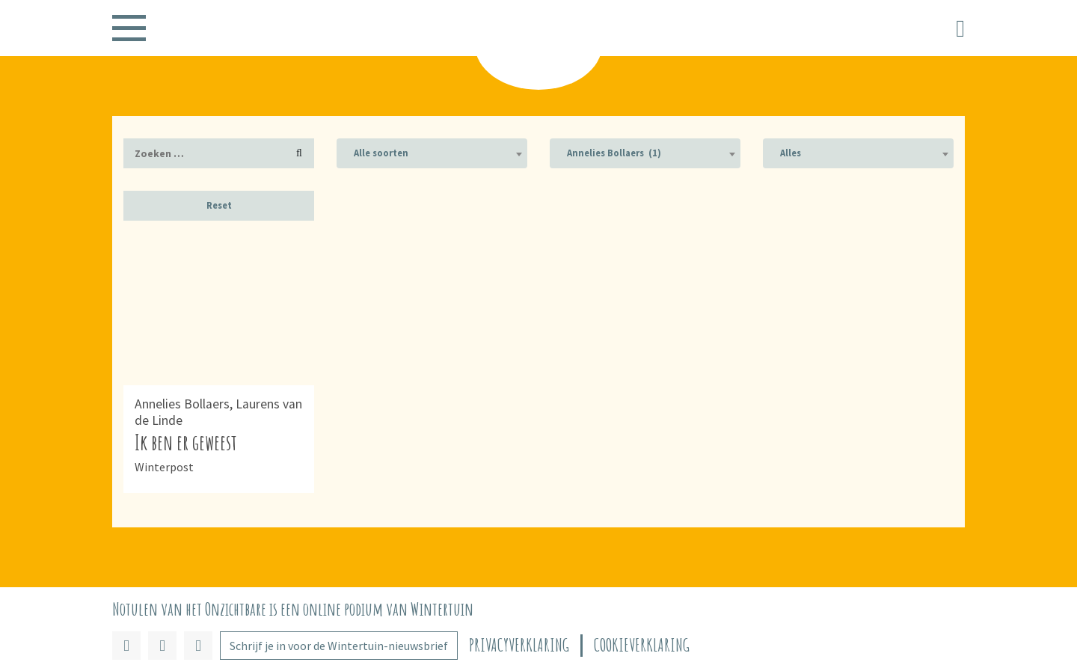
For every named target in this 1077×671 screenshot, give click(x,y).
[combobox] (432, 153)
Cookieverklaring (642, 645)
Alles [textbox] (790, 153)
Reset (219, 205)
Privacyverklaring (519, 645)
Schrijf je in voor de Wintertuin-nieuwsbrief (339, 645)
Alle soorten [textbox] (381, 153)
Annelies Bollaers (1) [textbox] (614, 153)
